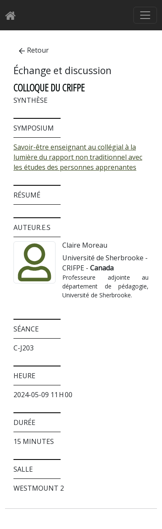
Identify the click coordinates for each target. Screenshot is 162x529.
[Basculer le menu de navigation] (145, 15)
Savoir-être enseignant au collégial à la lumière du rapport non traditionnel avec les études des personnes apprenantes (77, 157)
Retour (34, 50)
